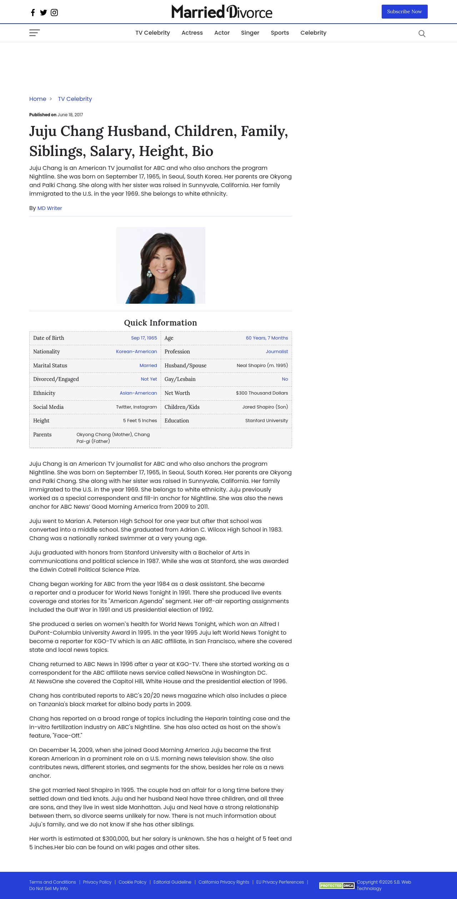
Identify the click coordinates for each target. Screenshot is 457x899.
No (285, 379)
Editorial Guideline (172, 882)
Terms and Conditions (52, 882)
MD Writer (49, 208)
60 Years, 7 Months (267, 338)
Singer (250, 33)
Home (37, 99)
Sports (280, 33)
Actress (192, 33)
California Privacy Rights (224, 882)
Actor (222, 33)
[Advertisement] (86, 56)
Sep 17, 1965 (144, 338)
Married (148, 365)
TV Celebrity (152, 33)
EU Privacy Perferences (280, 882)
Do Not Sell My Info (48, 888)
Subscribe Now (404, 11)
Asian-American (138, 393)
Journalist (277, 351)
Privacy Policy (97, 882)
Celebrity (314, 33)
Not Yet (149, 379)
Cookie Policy (132, 882)
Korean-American (136, 351)
